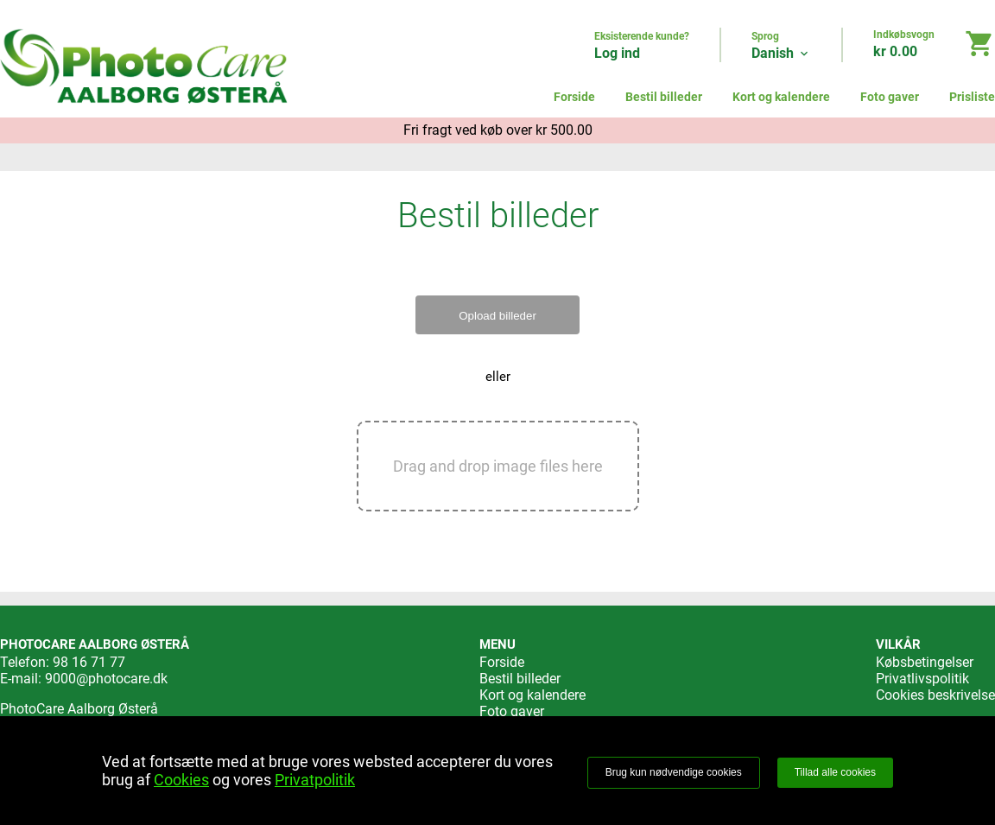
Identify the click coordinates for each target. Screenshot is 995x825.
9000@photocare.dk (106, 678)
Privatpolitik (315, 780)
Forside (574, 97)
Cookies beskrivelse (935, 695)
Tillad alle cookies (835, 772)
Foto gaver (889, 97)
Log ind (617, 53)
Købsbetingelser (924, 662)
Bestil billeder (663, 97)
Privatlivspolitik (922, 678)
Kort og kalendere (781, 97)
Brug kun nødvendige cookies (673, 772)
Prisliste (972, 97)
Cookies (181, 780)
